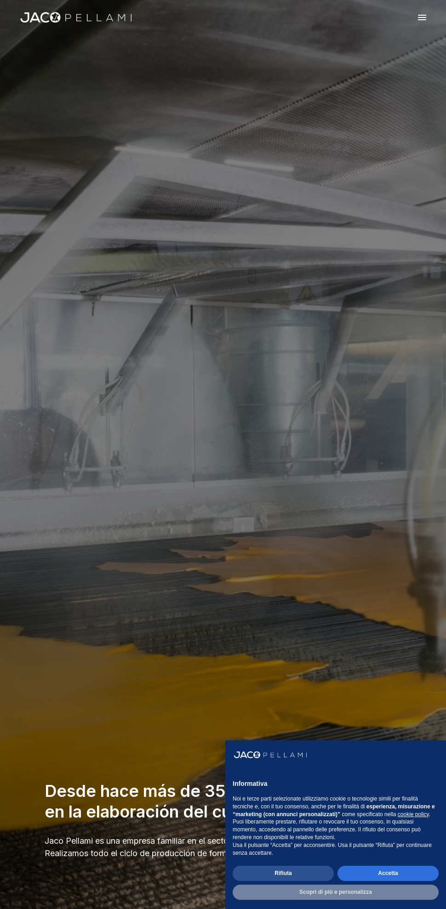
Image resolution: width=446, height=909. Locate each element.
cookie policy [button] (413, 814)
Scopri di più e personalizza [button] (335, 892)
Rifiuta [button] (283, 873)
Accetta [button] (388, 873)
